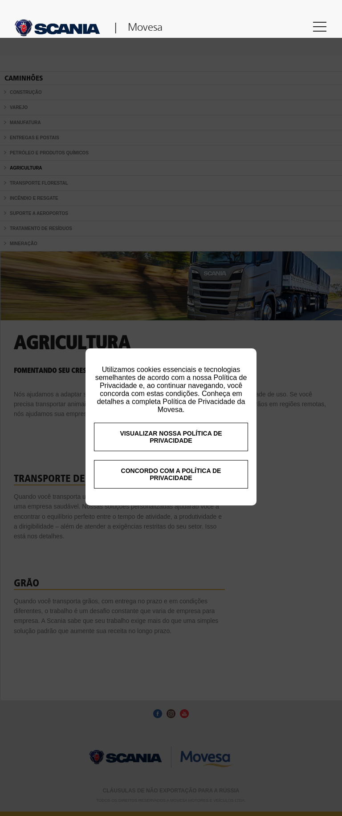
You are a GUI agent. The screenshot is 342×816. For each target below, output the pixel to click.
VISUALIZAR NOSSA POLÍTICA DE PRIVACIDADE (171, 459)
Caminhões (23, 78)
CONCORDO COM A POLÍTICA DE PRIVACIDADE (171, 496)
